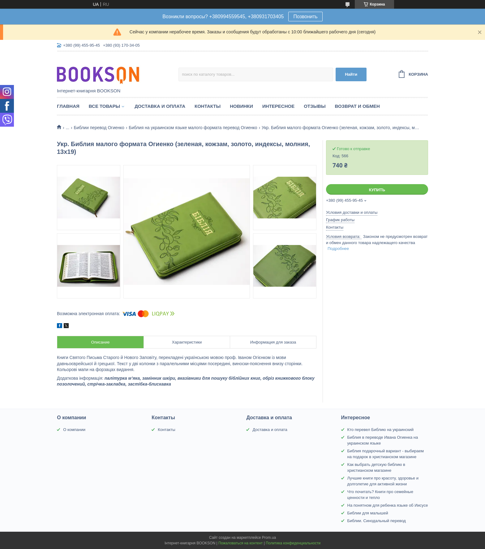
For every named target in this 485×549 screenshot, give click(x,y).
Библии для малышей (367, 513)
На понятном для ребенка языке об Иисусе (387, 505)
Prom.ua (269, 537)
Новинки (241, 106)
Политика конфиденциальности (293, 543)
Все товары (104, 106)
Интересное (278, 106)
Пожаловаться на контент (240, 543)
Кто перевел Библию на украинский (380, 429)
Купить (377, 190)
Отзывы (314, 106)
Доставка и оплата (160, 106)
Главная (68, 106)
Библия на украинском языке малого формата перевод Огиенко (193, 127)
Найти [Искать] (351, 74)
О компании (74, 429)
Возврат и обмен (357, 106)
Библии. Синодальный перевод (376, 520)
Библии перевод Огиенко (99, 127)
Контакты (208, 106)
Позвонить (305, 16)
